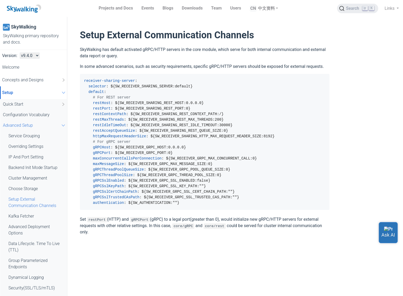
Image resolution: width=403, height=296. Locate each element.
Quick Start (34, 104)
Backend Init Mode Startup (32, 167)
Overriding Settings (26, 146)
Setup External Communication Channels (32, 202)
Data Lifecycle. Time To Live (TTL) (34, 246)
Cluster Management (27, 178)
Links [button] (390, 8)
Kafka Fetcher (21, 216)
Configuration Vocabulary (26, 114)
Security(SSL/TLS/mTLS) (31, 287)
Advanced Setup (34, 125)
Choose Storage (23, 188)
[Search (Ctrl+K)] (357, 8)
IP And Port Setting (25, 156)
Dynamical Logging (26, 277)
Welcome (11, 67)
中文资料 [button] (266, 8)
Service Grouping (24, 135)
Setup (34, 92)
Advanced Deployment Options (29, 230)
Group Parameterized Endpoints (27, 263)
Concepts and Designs (34, 80)
